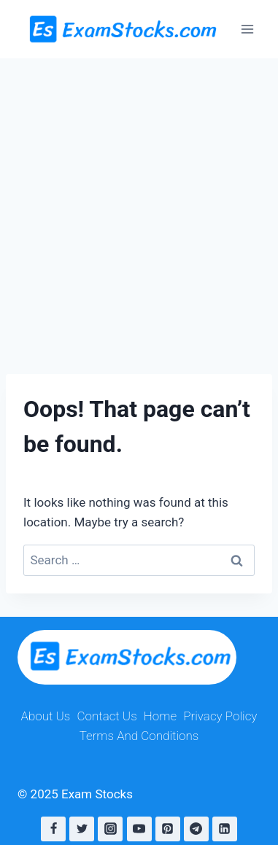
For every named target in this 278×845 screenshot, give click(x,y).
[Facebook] (53, 829)
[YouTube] (139, 829)
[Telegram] (196, 829)
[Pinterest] (167, 829)
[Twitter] (81, 829)
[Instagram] (110, 829)
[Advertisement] (139, 204)
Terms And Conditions (139, 735)
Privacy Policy (220, 716)
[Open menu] (246, 28)
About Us (46, 716)
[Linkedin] (224, 829)
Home (160, 716)
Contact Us (106, 716)
